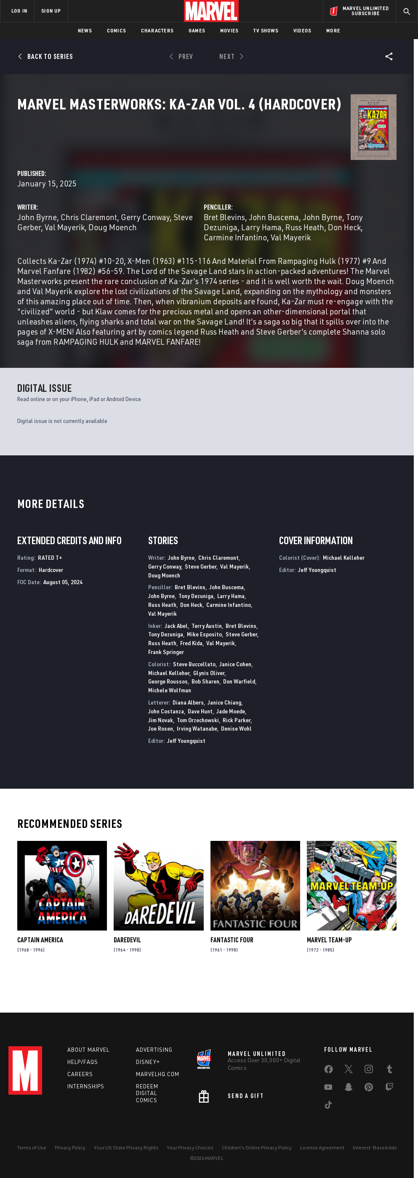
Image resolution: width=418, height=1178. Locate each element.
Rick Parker (236, 751)
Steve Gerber (190, 208)
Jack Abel (176, 657)
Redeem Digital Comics (147, 1093)
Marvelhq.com (157, 1074)
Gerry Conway (164, 597)
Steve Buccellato (194, 695)
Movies (229, 30)
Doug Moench (161, 218)
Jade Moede (230, 742)
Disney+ (148, 1061)
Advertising (154, 1049)
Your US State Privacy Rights (126, 1147)
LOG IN (19, 11)
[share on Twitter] (348, 1070)
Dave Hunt (200, 742)
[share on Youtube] (328, 1089)
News (85, 30)
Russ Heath (283, 218)
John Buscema (334, 198)
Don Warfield (239, 713)
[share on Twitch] (389, 1089)
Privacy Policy (70, 1147)
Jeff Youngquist (186, 772)
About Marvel (88, 1049)
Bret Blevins (284, 198)
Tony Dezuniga (314, 208)
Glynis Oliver (208, 704)
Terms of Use (31, 1147)
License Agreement (322, 1147)
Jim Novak (160, 751)
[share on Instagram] (369, 1070)
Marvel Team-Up (329, 972)
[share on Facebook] (328, 1071)
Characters (157, 30)
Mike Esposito (204, 666)
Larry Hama (364, 208)
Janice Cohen (235, 695)
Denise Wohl (236, 760)
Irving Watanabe (197, 760)
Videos (302, 30)
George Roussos (168, 713)
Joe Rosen (160, 760)
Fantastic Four (231, 972)
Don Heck (322, 218)
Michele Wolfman (169, 722)
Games (197, 30)
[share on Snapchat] (348, 1089)
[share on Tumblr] (389, 1070)
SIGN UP (51, 11)
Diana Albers (188, 733)
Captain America (40, 972)
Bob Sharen (205, 713)
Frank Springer (166, 683)
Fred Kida (191, 674)
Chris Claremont (208, 198)
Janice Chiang (224, 733)
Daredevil (127, 972)
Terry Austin (207, 657)
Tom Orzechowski (198, 751)
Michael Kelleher (168, 704)
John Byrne (156, 198)
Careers (80, 1074)
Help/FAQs (82, 1061)
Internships (85, 1086)
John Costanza (166, 742)
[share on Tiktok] (328, 1106)
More (333, 30)
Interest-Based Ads (375, 1147)
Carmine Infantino (228, 636)
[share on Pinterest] (369, 1089)
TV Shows (265, 30)
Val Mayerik (236, 208)
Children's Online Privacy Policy (257, 1147)
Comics (116, 30)
